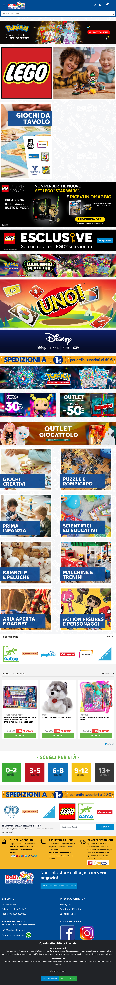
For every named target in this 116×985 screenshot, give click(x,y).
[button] (107, 5)
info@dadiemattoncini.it (14, 930)
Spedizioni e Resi (68, 914)
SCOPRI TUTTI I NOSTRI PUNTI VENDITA (59, 885)
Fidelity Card (66, 904)
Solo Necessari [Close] (50, 978)
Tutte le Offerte (108, 673)
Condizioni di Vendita (70, 909)
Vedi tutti (110, 636)
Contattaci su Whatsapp (16, 935)
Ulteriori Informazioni (58, 971)
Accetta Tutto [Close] (68, 978)
